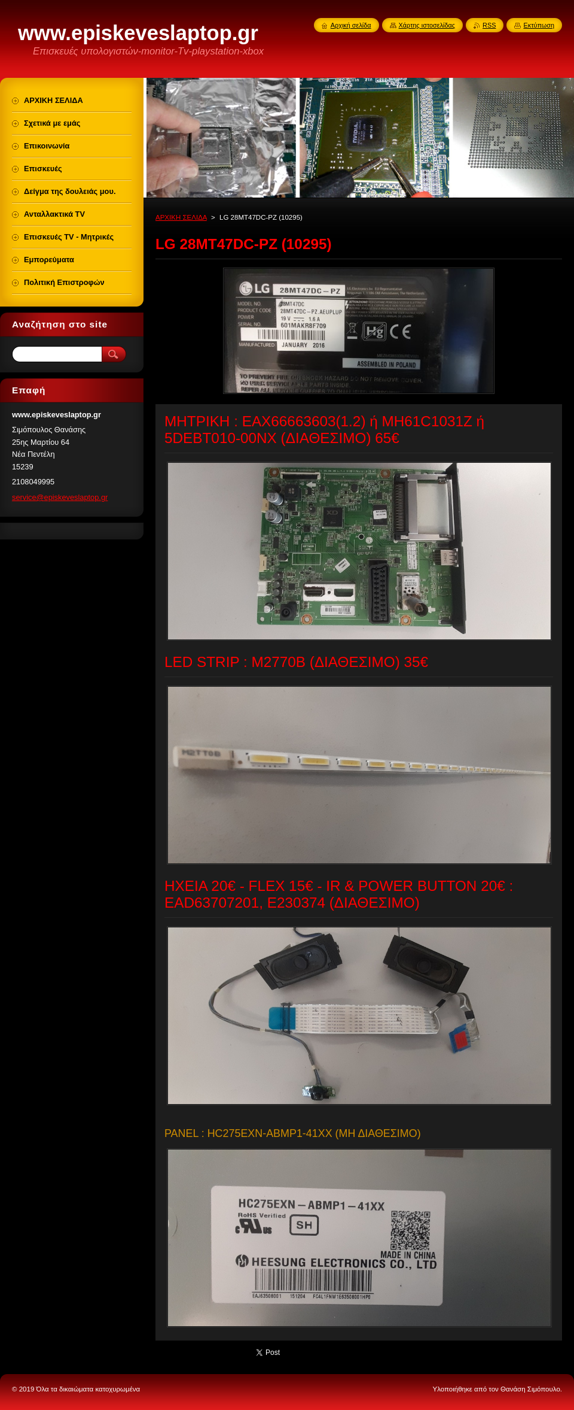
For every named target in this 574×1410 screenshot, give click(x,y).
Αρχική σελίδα (351, 25)
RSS (489, 25)
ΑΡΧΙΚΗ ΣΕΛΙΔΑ (181, 217)
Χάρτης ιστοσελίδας (427, 25)
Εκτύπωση (538, 25)
